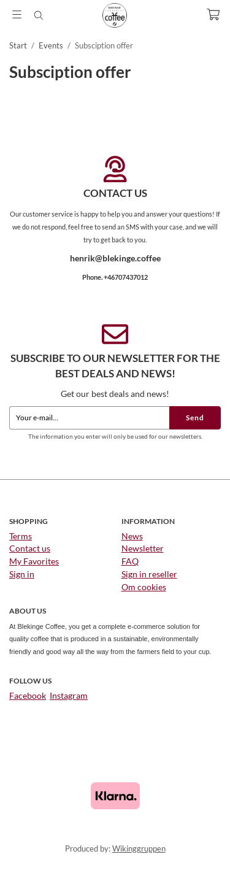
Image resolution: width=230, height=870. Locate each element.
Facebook (27, 695)
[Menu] (17, 14)
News (132, 536)
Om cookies (143, 587)
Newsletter (142, 548)
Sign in (21, 574)
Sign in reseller (149, 574)
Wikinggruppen (139, 848)
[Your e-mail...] (89, 417)
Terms (20, 536)
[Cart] (213, 14)
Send (195, 418)
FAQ (130, 561)
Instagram (69, 695)
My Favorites (34, 561)
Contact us (29, 548)
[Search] (38, 15)
